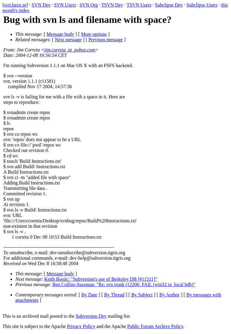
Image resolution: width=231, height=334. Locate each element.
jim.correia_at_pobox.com (69, 49)
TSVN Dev (112, 5)
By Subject (141, 294)
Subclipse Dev (169, 5)
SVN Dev (41, 5)
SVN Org (88, 5)
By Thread (114, 294)
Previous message (105, 39)
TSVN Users (139, 5)
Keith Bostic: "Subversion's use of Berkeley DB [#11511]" (100, 279)
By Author (169, 294)
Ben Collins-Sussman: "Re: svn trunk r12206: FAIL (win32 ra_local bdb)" (124, 284)
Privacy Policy (81, 326)
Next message (68, 39)
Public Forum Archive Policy (155, 326)
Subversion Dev (91, 316)
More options (94, 34)
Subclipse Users (201, 5)
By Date (89, 294)
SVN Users (65, 5)
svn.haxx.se (15, 5)
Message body (60, 34)
